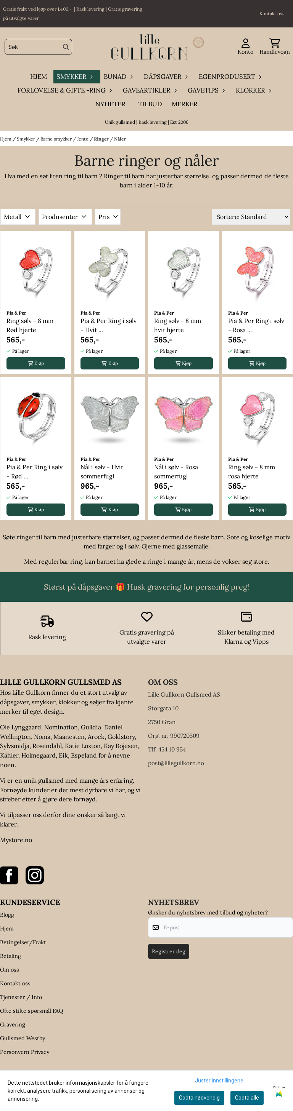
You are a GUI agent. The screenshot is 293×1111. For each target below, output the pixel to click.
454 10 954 (172, 749)
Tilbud (150, 104)
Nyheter (110, 104)
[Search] (66, 46)
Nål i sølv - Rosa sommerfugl (176, 471)
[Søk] (38, 47)
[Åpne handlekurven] (274, 47)
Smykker (26, 139)
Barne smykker (56, 139)
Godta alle (247, 1098)
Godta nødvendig (199, 1098)
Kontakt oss (15, 983)
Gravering (12, 1024)
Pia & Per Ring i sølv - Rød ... (34, 471)
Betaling (10, 956)
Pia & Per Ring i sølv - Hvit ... (108, 325)
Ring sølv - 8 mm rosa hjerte (251, 471)
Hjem (6, 139)
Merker (185, 104)
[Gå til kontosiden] (245, 47)
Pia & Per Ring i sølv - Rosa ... (256, 325)
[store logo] (148, 47)
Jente (83, 139)
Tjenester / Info (21, 997)
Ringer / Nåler (110, 139)
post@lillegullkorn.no (176, 763)
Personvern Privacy (25, 1052)
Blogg (7, 914)
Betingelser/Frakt (23, 942)
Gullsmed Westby (22, 1038)
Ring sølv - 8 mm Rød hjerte (29, 325)
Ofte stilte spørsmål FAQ (31, 1010)
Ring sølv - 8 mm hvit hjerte (177, 325)
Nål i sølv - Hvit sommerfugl (101, 471)
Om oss (9, 969)
